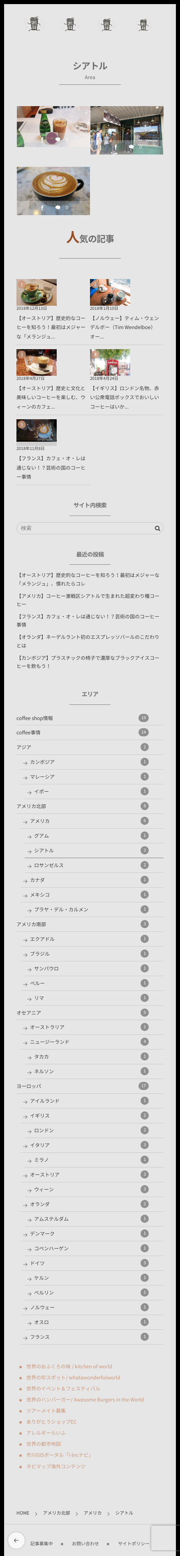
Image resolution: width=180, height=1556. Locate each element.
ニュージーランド (89, 1042)
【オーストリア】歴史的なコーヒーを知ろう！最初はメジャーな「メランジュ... (50, 327)
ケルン (91, 1278)
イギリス (89, 1115)
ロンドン (91, 1130)
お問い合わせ (85, 1540)
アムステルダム (91, 1219)
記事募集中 (41, 1540)
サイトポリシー (134, 1540)
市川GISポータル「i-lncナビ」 (59, 1454)
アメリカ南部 (82, 924)
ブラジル (89, 954)
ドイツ (89, 1263)
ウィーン (91, 1189)
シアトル (91, 850)
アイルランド (89, 1101)
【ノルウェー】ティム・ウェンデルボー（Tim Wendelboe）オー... (124, 327)
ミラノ (91, 1160)
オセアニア (82, 1013)
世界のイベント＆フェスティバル (63, 1388)
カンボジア (89, 762)
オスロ (91, 1322)
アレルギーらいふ (46, 1432)
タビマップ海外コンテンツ (55, 1466)
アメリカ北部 (82, 806)
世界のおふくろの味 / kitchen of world (69, 1366)
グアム (91, 835)
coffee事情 (82, 732)
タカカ (91, 1056)
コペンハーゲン (91, 1248)
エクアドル (89, 939)
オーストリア (89, 1174)
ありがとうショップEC (51, 1421)
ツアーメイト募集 (46, 1410)
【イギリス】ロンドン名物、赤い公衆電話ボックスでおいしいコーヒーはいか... (124, 397)
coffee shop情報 (82, 718)
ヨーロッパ (82, 1086)
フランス (89, 1337)
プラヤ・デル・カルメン (91, 909)
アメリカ (89, 821)
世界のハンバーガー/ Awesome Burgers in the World (85, 1399)
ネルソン (91, 1071)
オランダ (89, 1204)
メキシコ (89, 894)
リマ (91, 998)
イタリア (89, 1145)
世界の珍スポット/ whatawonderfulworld (73, 1377)
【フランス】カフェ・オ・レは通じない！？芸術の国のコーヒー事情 (50, 467)
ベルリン (91, 1292)
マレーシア (89, 776)
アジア (82, 747)
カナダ (89, 880)
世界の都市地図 (43, 1443)
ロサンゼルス (91, 865)
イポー (91, 791)
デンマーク (89, 1233)
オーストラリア (89, 1027)
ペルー (89, 983)
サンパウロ (91, 968)
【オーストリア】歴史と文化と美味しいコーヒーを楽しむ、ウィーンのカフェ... (50, 397)
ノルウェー (89, 1307)
